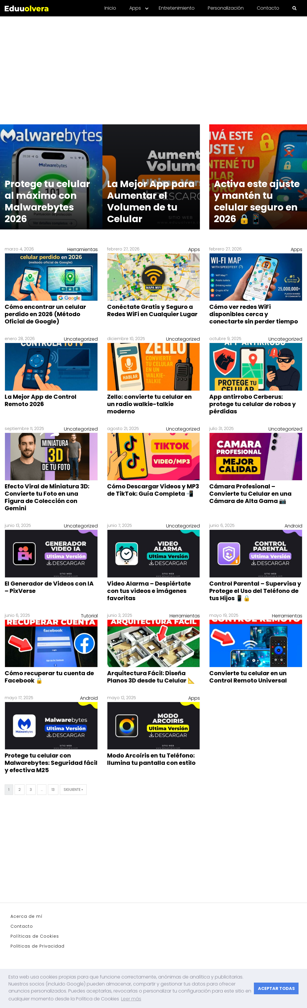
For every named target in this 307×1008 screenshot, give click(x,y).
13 (53, 789)
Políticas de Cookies (35, 936)
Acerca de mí (27, 916)
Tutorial (89, 615)
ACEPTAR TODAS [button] (276, 988)
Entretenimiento (177, 8)
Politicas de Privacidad (37, 946)
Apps (135, 8)
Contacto (268, 8)
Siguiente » (73, 789)
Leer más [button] (131, 998)
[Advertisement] (153, 67)
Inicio (110, 8)
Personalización (226, 8)
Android (293, 526)
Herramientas (82, 249)
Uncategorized (81, 339)
